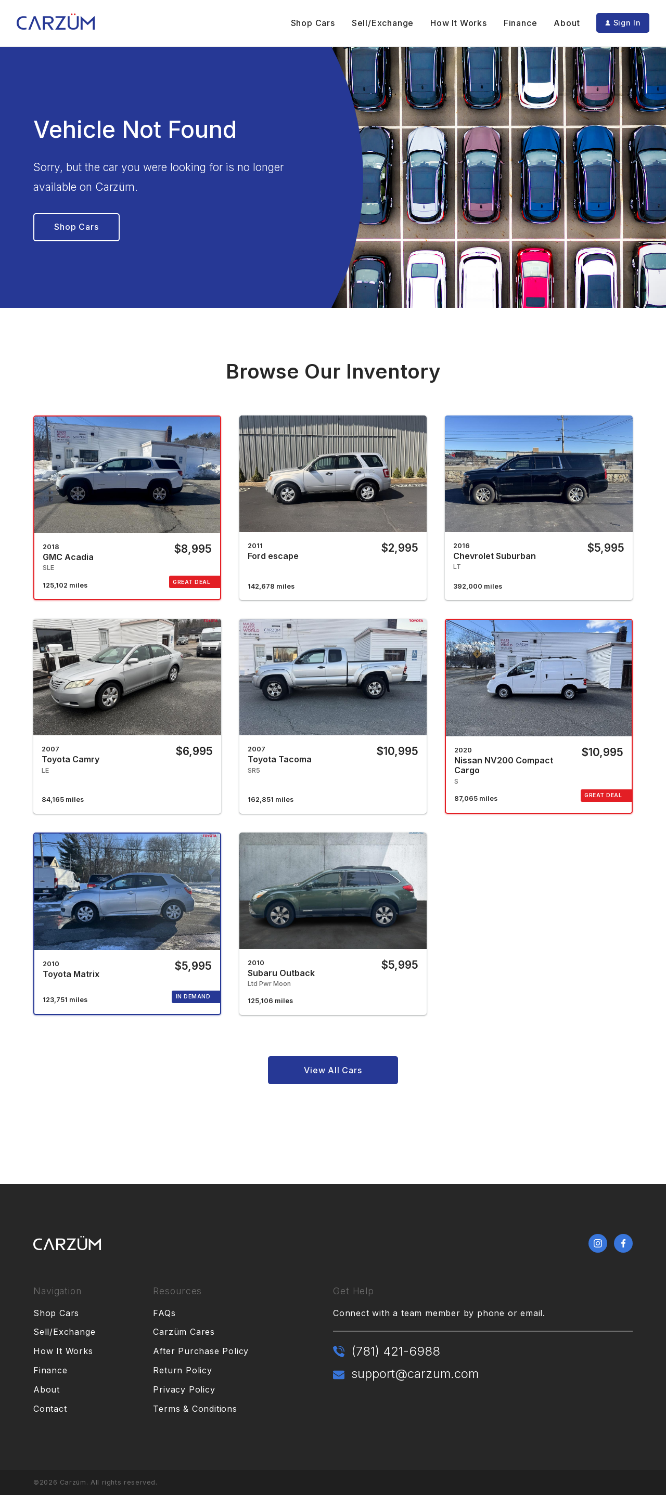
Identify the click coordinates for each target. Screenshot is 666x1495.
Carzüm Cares (184, 1332)
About (567, 23)
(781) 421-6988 (395, 1351)
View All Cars (333, 1070)
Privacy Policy (184, 1389)
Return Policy (182, 1370)
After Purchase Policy (201, 1351)
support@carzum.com (415, 1373)
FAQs (164, 1313)
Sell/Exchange (383, 23)
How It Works (458, 23)
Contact (50, 1408)
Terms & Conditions (195, 1408)
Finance (520, 23)
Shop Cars (313, 23)
